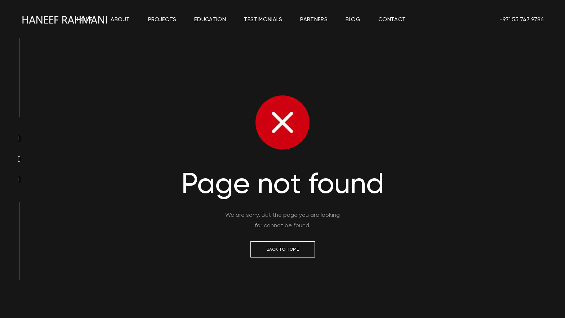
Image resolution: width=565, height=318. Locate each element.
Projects (162, 19)
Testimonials (263, 19)
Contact (392, 19)
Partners (313, 19)
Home (85, 19)
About (120, 19)
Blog (353, 19)
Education (210, 19)
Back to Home (283, 249)
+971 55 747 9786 (521, 19)
